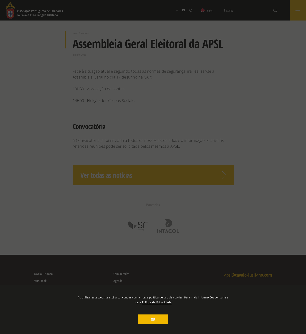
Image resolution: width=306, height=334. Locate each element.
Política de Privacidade (157, 302)
